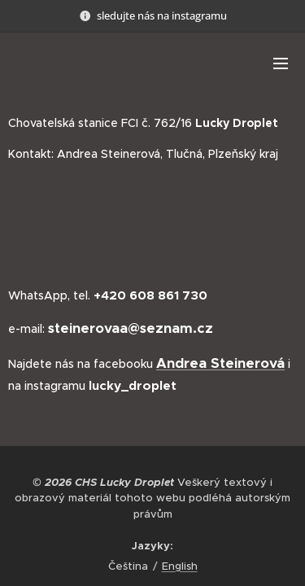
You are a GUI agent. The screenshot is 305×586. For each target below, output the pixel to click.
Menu (280, 63)
